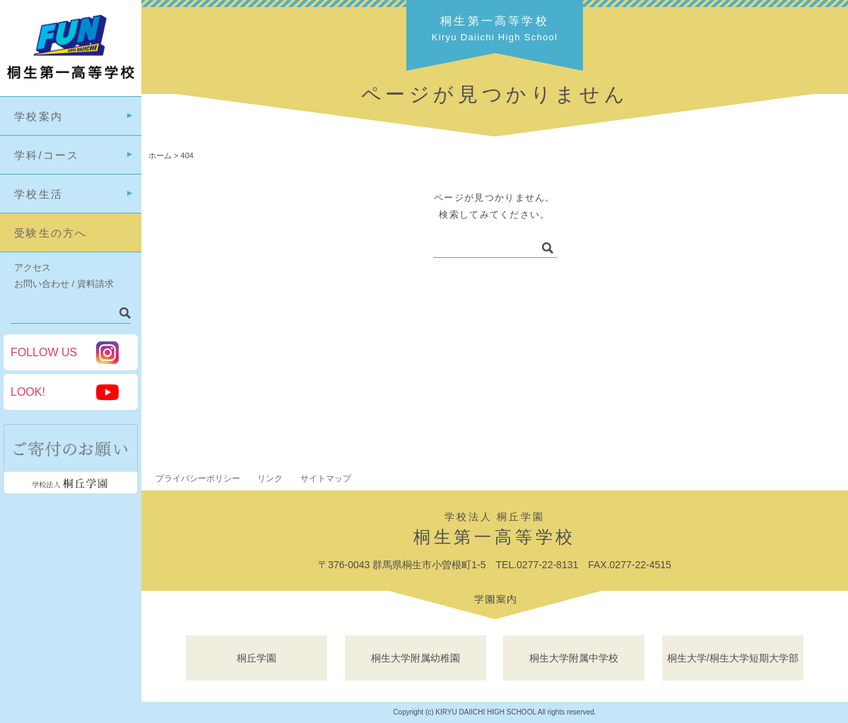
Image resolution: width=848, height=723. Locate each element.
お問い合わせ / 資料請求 (64, 283)
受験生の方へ (51, 233)
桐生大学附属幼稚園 (415, 658)
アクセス (32, 267)
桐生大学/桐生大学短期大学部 (733, 658)
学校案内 (38, 116)
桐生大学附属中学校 (573, 658)
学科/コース (47, 155)
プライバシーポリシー (197, 478)
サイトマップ (325, 478)
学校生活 (38, 194)
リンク (270, 478)
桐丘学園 (256, 658)
